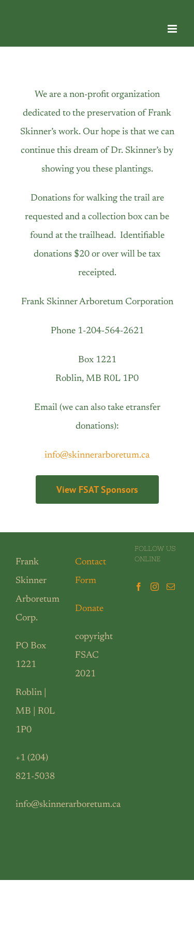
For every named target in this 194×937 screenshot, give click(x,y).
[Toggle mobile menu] (173, 28)
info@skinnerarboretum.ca (97, 455)
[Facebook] (139, 587)
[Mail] (171, 587)
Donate (89, 609)
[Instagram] (155, 587)
